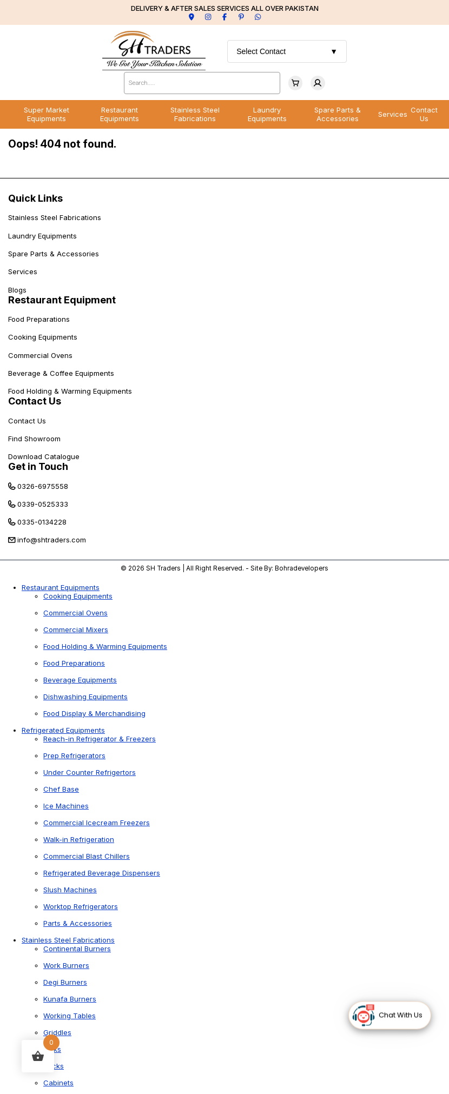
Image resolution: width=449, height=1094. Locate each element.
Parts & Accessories (77, 923)
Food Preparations (39, 319)
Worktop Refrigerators (80, 906)
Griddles (57, 1032)
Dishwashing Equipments (85, 696)
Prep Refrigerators (74, 755)
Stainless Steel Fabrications (195, 114)
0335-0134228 (42, 522)
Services (392, 114)
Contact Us (424, 114)
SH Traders (163, 568)
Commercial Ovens (40, 355)
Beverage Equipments (80, 679)
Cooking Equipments (42, 337)
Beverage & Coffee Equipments (61, 373)
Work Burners (66, 965)
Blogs (17, 290)
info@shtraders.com (51, 539)
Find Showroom (34, 438)
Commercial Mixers (75, 629)
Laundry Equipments (267, 114)
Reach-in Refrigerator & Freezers (99, 738)
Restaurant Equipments (119, 114)
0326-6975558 (42, 486)
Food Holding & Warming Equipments (70, 391)
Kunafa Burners (69, 998)
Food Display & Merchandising (94, 713)
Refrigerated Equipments (63, 730)
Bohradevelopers (301, 568)
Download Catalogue (44, 456)
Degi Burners (65, 982)
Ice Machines (66, 805)
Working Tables (69, 1015)
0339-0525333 (42, 504)
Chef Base (61, 789)
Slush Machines (70, 889)
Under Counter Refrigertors (89, 772)
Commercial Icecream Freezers (96, 822)
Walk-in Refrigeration (78, 839)
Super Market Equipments (46, 114)
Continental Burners (77, 948)
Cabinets (58, 1082)
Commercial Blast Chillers (86, 856)
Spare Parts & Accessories (337, 114)
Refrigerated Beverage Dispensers (101, 872)
